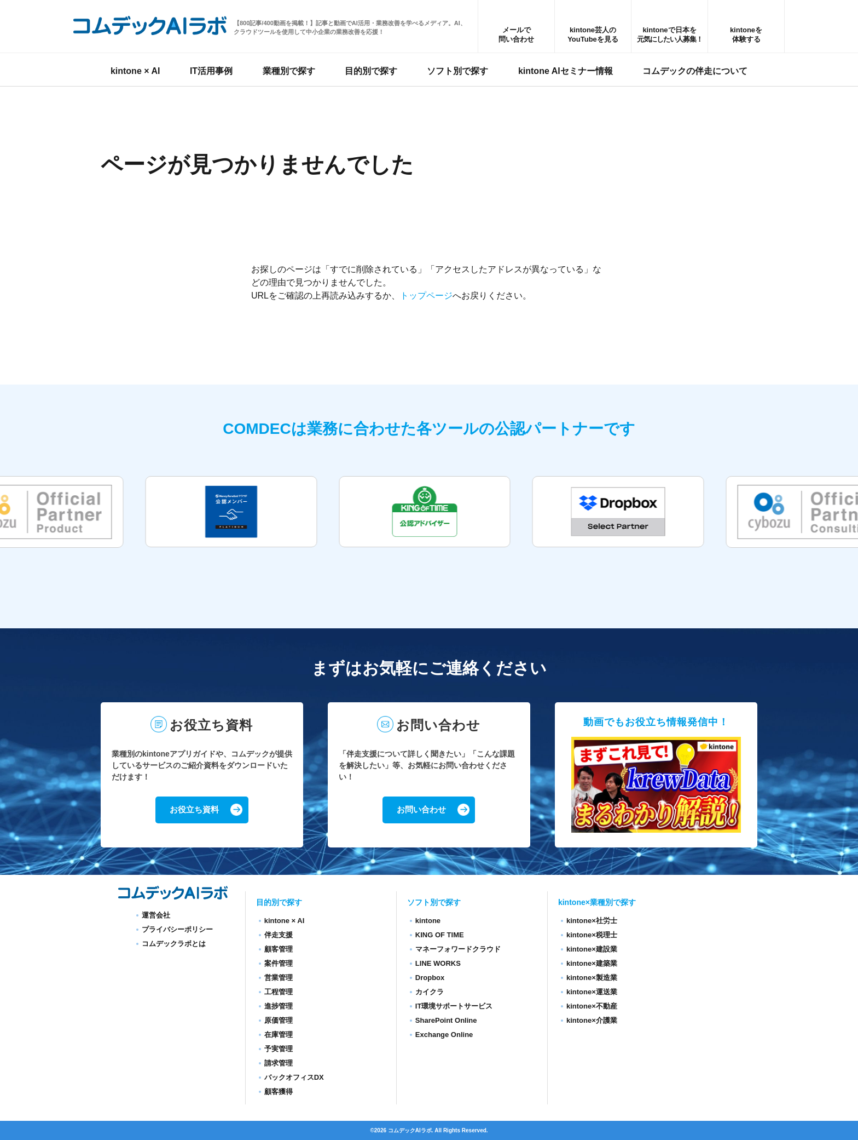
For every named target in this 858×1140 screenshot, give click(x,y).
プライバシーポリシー (177, 929)
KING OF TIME (439, 935)
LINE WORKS (438, 963)
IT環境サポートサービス (454, 1006)
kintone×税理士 (591, 935)
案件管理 (278, 963)
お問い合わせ (420, 810)
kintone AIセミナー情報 (565, 73)
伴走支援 (278, 935)
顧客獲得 (278, 1091)
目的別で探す (371, 73)
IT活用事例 (211, 73)
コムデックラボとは (174, 944)
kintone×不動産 (591, 1006)
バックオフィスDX (294, 1077)
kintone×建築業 (591, 963)
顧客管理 (278, 949)
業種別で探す (289, 73)
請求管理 (278, 1063)
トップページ (426, 295)
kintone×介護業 (591, 1020)
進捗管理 (278, 1006)
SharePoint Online (446, 1020)
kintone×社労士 (591, 920)
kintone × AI (135, 73)
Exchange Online (444, 1034)
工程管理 (278, 992)
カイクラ (429, 992)
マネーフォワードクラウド (458, 949)
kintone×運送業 (591, 992)
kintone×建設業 (591, 949)
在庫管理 (278, 1034)
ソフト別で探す (457, 73)
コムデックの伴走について (694, 73)
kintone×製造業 (591, 977)
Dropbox (429, 977)
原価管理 (278, 1020)
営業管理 (278, 977)
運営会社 (156, 915)
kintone (427, 920)
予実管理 (278, 1049)
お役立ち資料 (193, 810)
